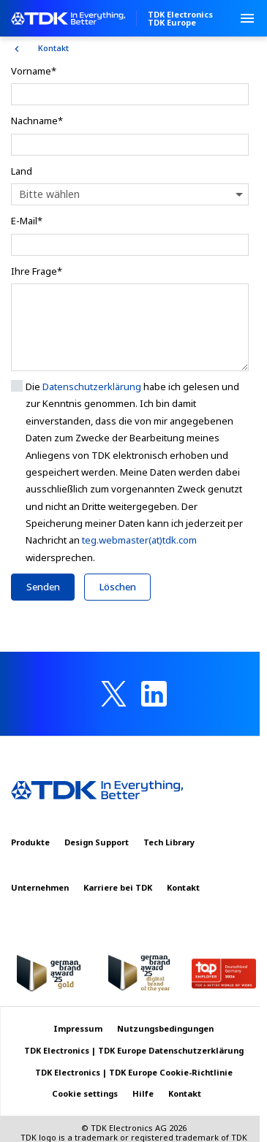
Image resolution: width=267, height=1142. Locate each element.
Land (21, 171)
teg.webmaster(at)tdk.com (139, 540)
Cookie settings (85, 1093)
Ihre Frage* (36, 271)
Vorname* (33, 70)
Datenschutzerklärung (91, 386)
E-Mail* (26, 220)
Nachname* (37, 120)
